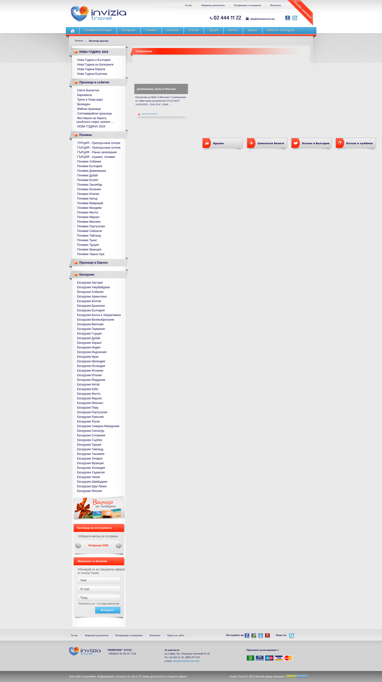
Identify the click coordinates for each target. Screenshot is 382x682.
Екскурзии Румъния (90, 417)
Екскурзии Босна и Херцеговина (99, 315)
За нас (188, 5)
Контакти (275, 5)
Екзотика (173, 30)
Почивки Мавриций (90, 203)
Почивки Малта (87, 212)
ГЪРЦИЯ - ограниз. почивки (96, 157)
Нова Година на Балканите (95, 64)
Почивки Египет (87, 180)
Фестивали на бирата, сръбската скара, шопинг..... (95, 120)
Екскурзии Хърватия (91, 472)
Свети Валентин (88, 90)
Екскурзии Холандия (91, 468)
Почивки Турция (88, 245)
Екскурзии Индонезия (92, 352)
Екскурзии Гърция (89, 333)
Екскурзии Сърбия (89, 440)
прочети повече (147, 113)
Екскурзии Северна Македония (98, 426)
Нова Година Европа (91, 69)
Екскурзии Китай (88, 384)
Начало (79, 40)
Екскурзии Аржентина (92, 296)
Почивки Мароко (88, 217)
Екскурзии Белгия (89, 301)
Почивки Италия (88, 194)
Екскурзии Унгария (90, 458)
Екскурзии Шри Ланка (92, 486)
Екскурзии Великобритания (95, 319)
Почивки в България (98, 30)
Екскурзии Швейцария (92, 481)
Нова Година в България (94, 60)
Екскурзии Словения (91, 435)
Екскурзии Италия (89, 375)
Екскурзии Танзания (91, 454)
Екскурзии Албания (90, 292)
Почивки (151, 30)
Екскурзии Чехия (88, 477)
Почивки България (89, 166)
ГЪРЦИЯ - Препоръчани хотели (98, 147)
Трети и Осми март (90, 99)
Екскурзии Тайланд (90, 449)
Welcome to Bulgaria (280, 30)
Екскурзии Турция (89, 444)
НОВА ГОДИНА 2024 (93, 52)
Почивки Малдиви (89, 208)
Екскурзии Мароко (89, 398)
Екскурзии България (91, 310)
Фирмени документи (213, 5)
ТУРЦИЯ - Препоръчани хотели (98, 143)
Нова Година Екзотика (92, 74)
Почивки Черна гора (91, 254)
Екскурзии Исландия (91, 366)
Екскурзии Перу (87, 407)
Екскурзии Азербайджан (93, 287)
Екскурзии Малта (88, 393)
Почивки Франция (89, 249)
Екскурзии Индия (88, 347)
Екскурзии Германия (91, 329)
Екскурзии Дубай (88, 338)
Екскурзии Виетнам (90, 324)
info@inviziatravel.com (262, 19)
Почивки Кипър (87, 198)
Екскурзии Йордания (91, 380)
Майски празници (89, 109)
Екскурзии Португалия (92, 412)
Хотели (233, 30)
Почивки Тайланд (89, 235)
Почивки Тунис (87, 240)
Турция (213, 30)
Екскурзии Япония (89, 491)
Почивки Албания (89, 161)
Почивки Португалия (91, 226)
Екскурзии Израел (89, 343)
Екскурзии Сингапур (90, 430)
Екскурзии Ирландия (91, 361)
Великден (83, 104)
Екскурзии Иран (88, 356)
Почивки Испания (89, 189)
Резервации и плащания (247, 5)
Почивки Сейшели (89, 231)
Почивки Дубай (87, 175)
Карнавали (84, 95)
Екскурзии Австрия (90, 282)
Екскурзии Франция (90, 463)
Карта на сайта (175, 635)
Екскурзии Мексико (90, 403)
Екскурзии (128, 30)
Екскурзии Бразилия (91, 305)
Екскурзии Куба (87, 389)
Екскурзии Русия (88, 421)
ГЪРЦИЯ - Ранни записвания (97, 152)
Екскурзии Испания (90, 370)
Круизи (252, 30)
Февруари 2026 (98, 545)
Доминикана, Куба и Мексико (156, 89)
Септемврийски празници (94, 113)
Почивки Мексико (89, 221)
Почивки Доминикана (91, 171)
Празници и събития (94, 82)
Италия (194, 30)
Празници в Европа (93, 262)
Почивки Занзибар (89, 184)
